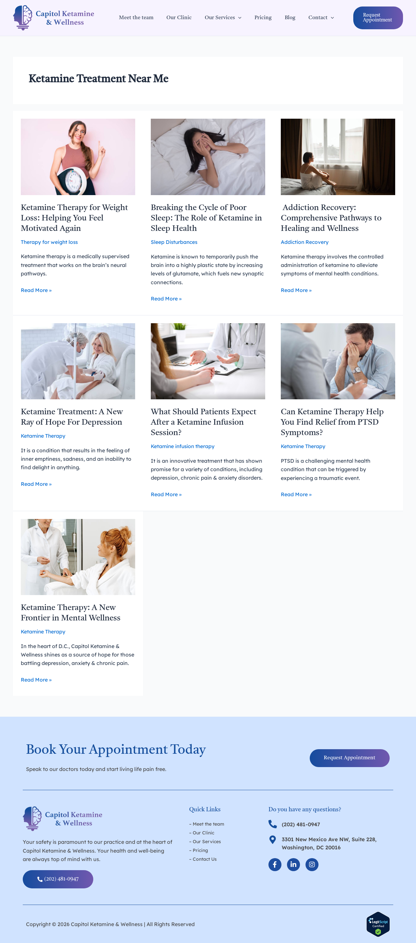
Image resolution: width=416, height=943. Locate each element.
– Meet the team (206, 824)
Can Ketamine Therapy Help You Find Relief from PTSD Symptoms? (335, 422)
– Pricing (198, 849)
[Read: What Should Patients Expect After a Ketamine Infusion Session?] (208, 360)
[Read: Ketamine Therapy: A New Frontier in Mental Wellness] (78, 556)
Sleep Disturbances (175, 242)
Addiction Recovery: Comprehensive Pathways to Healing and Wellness (334, 218)
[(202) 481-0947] (272, 823)
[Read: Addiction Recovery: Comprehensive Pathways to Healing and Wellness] (338, 156)
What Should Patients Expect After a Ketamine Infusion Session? (206, 422)
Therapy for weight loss (50, 242)
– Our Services (205, 841)
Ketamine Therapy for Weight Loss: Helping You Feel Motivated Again (78, 218)
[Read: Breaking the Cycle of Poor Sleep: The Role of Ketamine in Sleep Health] (208, 156)
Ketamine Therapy (44, 435)
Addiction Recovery (305, 242)
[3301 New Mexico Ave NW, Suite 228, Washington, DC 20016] (272, 839)
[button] (370, 18)
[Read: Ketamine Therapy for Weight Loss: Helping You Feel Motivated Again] (78, 156)
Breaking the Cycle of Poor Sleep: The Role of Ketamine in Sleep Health (205, 218)
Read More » (36, 289)
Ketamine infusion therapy (184, 446)
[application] (231, 18)
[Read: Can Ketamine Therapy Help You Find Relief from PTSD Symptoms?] (338, 360)
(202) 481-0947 (301, 824)
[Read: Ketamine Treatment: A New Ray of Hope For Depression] (78, 360)
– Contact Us (203, 858)
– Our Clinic (201, 832)
